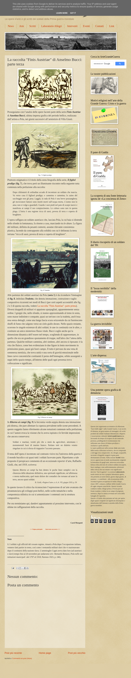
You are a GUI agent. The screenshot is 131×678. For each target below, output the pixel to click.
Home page (45, 653)
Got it (73, 13)
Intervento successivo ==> (52, 529)
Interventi (72, 26)
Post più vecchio (76, 653)
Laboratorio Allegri (51, 26)
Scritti (32, 26)
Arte (21, 26)
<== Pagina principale (36, 529)
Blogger (76, 673)
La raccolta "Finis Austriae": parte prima (56, 306)
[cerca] (103, 64)
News (11, 26)
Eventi (86, 26)
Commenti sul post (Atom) (22, 658)
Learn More (61, 13)
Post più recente (13, 653)
